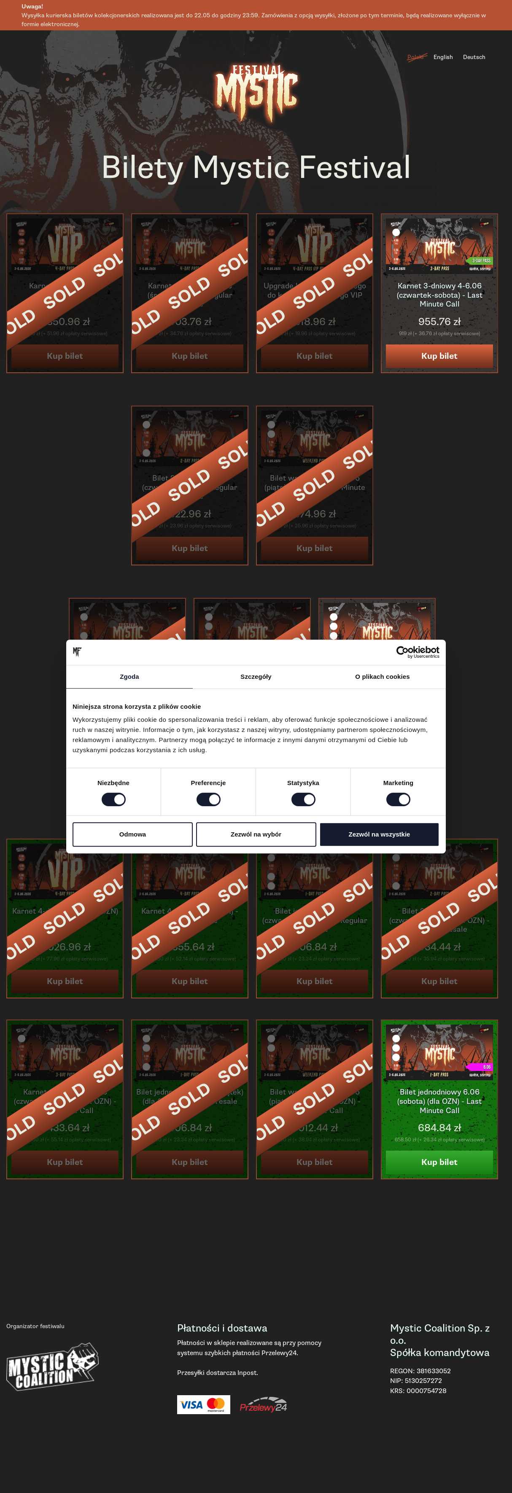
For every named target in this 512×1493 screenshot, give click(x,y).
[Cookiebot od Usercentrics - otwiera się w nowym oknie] (402, 652)
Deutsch (474, 57)
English (443, 57)
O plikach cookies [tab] (382, 676)
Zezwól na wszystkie (379, 834)
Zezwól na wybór (256, 834)
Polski (415, 57)
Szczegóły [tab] (255, 676)
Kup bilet (439, 356)
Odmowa (132, 834)
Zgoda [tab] (129, 676)
